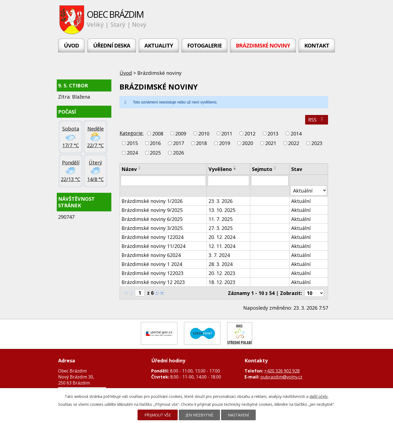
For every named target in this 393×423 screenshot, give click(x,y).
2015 (132, 143)
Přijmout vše (157, 415)
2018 (201, 143)
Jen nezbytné (199, 415)
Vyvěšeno (220, 169)
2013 (272, 133)
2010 (203, 133)
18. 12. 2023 (222, 282)
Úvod (71, 45)
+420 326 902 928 (282, 371)
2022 (293, 143)
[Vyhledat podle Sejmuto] (270, 181)
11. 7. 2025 (221, 219)
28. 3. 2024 (221, 264)
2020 (247, 143)
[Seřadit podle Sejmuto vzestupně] (275, 167)
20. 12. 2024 (222, 237)
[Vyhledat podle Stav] (308, 190)
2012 (250, 133)
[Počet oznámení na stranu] (314, 293)
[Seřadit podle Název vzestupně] (140, 167)
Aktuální (301, 201)
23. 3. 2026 (221, 201)
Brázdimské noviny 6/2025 (152, 219)
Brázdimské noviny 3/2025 (152, 228)
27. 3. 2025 (221, 228)
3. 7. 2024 (219, 255)
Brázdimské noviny (263, 45)
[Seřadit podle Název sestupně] (140, 169)
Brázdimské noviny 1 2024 (151, 264)
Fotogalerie (204, 45)
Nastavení (238, 415)
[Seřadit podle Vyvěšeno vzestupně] (235, 167)
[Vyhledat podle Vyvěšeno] (228, 181)
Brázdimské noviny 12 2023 (153, 282)
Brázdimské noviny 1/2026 (152, 201)
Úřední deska (111, 45)
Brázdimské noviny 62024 (151, 255)
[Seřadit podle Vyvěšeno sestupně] (235, 169)
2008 (157, 133)
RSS (316, 119)
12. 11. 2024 (222, 246)
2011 (226, 133)
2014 (296, 133)
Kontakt (316, 45)
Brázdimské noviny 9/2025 (152, 210)
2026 (178, 152)
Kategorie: (132, 133)
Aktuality (158, 45)
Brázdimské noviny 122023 (152, 273)
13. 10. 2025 (222, 210)
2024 (132, 152)
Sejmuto (262, 169)
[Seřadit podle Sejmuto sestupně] (275, 169)
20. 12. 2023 (222, 273)
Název (129, 169)
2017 (178, 143)
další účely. (318, 396)
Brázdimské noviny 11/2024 (153, 246)
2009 (180, 133)
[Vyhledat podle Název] (163, 181)
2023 (316, 143)
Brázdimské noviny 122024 (152, 237)
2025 (155, 152)
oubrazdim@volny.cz (281, 377)
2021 (270, 143)
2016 (155, 143)
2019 (224, 143)
